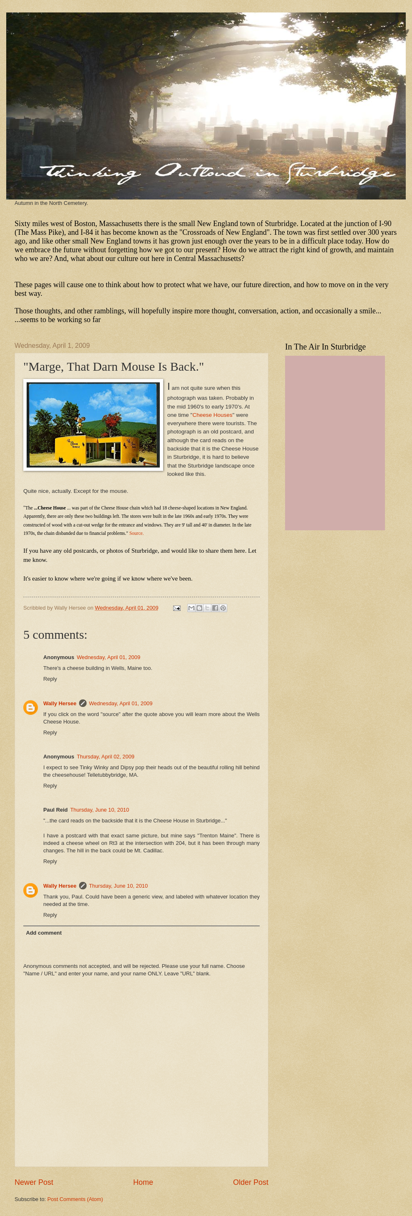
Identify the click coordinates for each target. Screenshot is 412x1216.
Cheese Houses (212, 415)
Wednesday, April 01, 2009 (108, 657)
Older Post (250, 1182)
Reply (50, 679)
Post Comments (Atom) (75, 1199)
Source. (136, 533)
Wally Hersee (60, 703)
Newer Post (34, 1182)
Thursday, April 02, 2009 (105, 756)
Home (143, 1182)
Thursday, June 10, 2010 (99, 810)
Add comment (44, 933)
